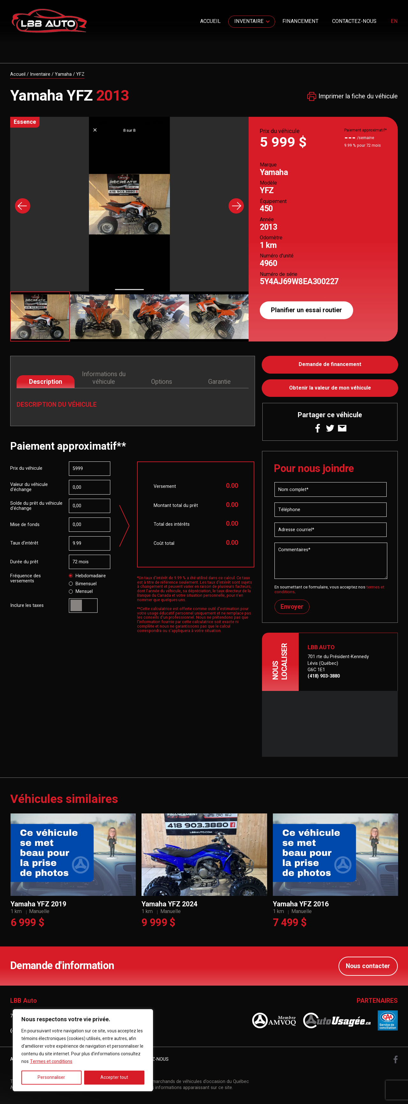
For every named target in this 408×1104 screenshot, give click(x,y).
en (394, 22)
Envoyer (292, 607)
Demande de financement (330, 365)
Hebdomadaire (87, 576)
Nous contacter (368, 966)
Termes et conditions (51, 1061)
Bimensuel (83, 584)
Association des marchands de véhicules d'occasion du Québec (183, 1082)
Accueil (210, 21)
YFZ (80, 74)
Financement (300, 21)
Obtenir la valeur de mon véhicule (330, 388)
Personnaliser (51, 1077)
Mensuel (81, 591)
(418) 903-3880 (324, 676)
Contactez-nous (354, 21)
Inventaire (249, 21)
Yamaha (63, 74)
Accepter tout (114, 1077)
